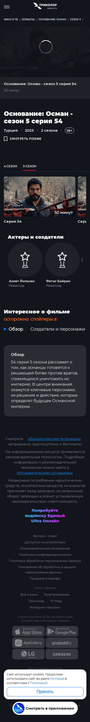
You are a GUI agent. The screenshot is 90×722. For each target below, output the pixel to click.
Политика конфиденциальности (45, 554)
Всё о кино (29, 594)
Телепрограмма (57, 594)
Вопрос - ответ (45, 536)
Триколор (36, 601)
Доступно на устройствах (45, 542)
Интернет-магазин (45, 607)
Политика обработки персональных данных (45, 561)
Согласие (57, 678)
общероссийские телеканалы (54, 439)
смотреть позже (23, 138)
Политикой (38, 683)
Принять (44, 691)
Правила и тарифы (45, 578)
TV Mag (56, 601)
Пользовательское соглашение (45, 548)
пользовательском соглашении (45, 473)
